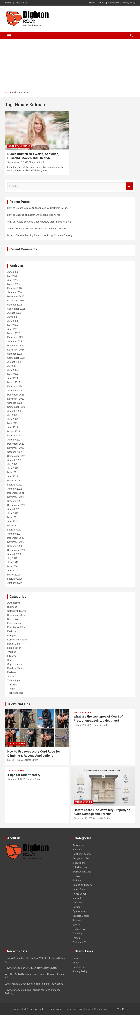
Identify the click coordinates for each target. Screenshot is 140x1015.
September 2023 (16, 406)
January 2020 (14, 582)
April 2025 (12, 329)
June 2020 (12, 562)
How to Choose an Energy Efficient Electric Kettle (33, 214)
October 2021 (14, 501)
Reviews (11, 672)
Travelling (12, 684)
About (102, 2)
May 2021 (12, 517)
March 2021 (13, 525)
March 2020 (13, 574)
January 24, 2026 (16, 779)
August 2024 (14, 361)
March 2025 (13, 333)
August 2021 (14, 509)
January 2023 (14, 439)
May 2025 (12, 325)
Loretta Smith (37, 162)
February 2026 (14, 288)
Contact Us (113, 2)
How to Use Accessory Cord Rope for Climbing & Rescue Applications (33, 753)
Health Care (13, 643)
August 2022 (14, 460)
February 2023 (14, 435)
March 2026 (13, 284)
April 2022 (12, 476)
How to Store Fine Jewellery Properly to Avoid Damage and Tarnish (102, 812)
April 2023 (12, 427)
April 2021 (12, 521)
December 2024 (15, 345)
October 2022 (14, 451)
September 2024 (16, 357)
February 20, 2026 (83, 725)
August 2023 (14, 411)
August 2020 (14, 554)
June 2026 (12, 271)
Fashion (11, 631)
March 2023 (13, 431)
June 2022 (12, 468)
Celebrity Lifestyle (19, 146)
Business (12, 606)
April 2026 (12, 280)
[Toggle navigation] (9, 35)
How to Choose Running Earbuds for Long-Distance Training (39, 235)
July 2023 (12, 415)
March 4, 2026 (14, 760)
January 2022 (14, 488)
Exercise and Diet (16, 627)
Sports (11, 676)
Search (129, 186)
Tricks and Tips (15, 692)
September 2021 (16, 505)
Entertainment (14, 623)
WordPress (122, 1009)
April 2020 (12, 570)
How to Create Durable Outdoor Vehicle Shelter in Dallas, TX (39, 208)
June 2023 (12, 419)
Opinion (11, 660)
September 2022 (16, 456)
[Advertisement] (70, 64)
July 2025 (12, 316)
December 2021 (15, 492)
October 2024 (14, 353)
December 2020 (15, 537)
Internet (11, 651)
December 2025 (15, 296)
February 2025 (14, 337)
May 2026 (12, 276)
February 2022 (14, 484)
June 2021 (12, 513)
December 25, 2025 (84, 818)
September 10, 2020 (17, 162)
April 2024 (12, 378)
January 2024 (14, 390)
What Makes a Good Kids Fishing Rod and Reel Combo (36, 228)
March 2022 (13, 480)
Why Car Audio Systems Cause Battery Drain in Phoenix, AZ (39, 221)
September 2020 (16, 550)
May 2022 (12, 472)
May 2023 (12, 423)
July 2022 (12, 464)
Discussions (13, 619)
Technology (13, 680)
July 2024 (12, 366)
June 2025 (12, 321)
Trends (11, 688)
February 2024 (14, 386)
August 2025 (14, 312)
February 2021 (14, 529)
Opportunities (14, 664)
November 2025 (15, 300)
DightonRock (36, 1009)
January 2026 (14, 292)
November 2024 (15, 349)
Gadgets (11, 635)
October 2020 (14, 546)
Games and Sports (17, 639)
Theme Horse (83, 1009)
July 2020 (12, 558)
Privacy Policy (129, 2)
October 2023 (14, 402)
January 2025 (14, 341)
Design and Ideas (16, 615)
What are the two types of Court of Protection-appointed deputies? (98, 718)
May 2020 (12, 566)
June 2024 (12, 370)
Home (92, 2)
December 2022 (15, 443)
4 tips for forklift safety (23, 775)
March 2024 (13, 382)
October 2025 (14, 304)
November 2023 (15, 398)
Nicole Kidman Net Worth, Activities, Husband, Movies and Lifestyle (33, 156)
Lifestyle (11, 656)
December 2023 (15, 394)
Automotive (13, 602)
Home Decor (14, 647)
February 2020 (14, 578)
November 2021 (15, 496)
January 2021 (14, 533)
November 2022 (15, 447)
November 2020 (15, 541)
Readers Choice (15, 668)
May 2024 (12, 374)
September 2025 (16, 308)
